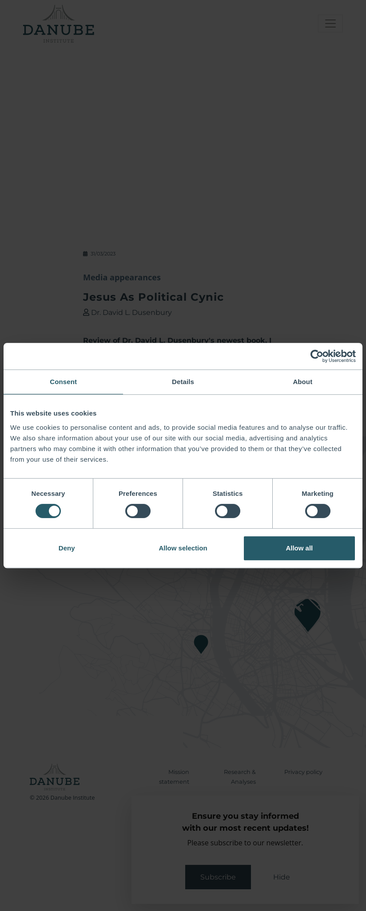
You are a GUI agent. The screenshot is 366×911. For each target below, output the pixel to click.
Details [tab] (183, 381)
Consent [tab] (63, 381)
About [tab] (302, 381)
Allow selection (183, 548)
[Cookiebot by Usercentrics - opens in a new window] (317, 356)
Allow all (299, 548)
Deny (67, 548)
